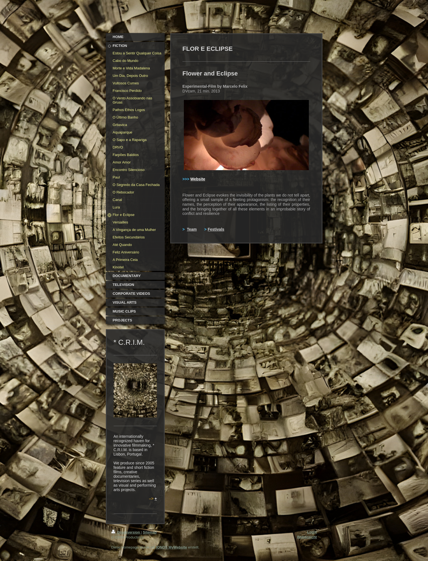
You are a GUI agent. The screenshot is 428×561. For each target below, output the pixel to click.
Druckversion (126, 532)
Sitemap (150, 532)
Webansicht (307, 537)
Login (312, 532)
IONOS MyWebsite (171, 547)
